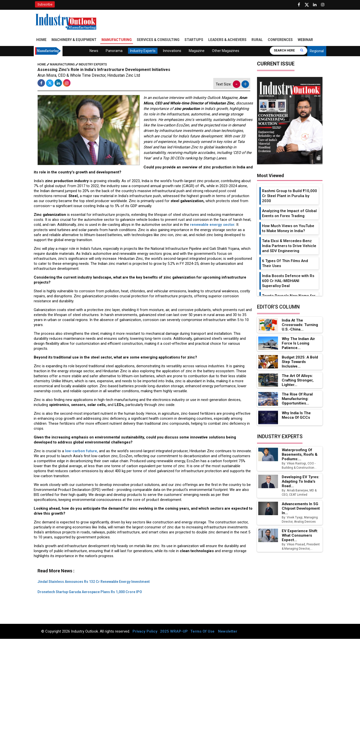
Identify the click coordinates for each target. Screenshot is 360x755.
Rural (257, 40)
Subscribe (45, 4)
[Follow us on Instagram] (322, 4)
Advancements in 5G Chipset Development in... (301, 508)
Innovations (172, 51)
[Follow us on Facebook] (298, 4)
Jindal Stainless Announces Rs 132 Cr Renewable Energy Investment (94, 582)
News (94, 51)
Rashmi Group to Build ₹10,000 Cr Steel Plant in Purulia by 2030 (289, 196)
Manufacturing (117, 40)
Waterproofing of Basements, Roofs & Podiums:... (300, 454)
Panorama (114, 51)
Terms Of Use (202, 631)
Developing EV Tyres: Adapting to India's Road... (300, 481)
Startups (193, 40)
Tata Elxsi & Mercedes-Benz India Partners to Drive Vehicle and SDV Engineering (289, 246)
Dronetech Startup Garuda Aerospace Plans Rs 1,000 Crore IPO (90, 592)
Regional (317, 51)
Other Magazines (225, 51)
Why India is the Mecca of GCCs (296, 415)
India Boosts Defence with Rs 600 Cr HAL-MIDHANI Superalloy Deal (288, 281)
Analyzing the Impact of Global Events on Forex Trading (289, 213)
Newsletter (227, 631)
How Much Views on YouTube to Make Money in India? (288, 228)
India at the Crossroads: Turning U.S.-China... (300, 325)
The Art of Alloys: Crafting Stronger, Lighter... (298, 380)
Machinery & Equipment (74, 40)
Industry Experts (143, 51)
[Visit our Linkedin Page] (314, 4)
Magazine (196, 51)
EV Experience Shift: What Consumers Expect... (300, 535)
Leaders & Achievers (227, 40)
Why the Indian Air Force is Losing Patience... (298, 343)
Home (41, 40)
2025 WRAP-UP (174, 631)
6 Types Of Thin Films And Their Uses (285, 263)
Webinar (305, 40)
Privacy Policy (145, 631)
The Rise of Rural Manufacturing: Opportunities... (297, 399)
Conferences (280, 40)
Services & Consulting (158, 40)
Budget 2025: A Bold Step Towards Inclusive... (300, 362)
